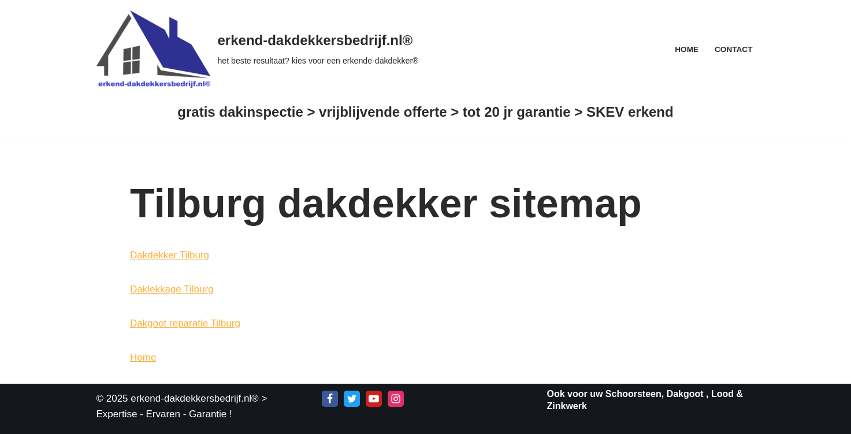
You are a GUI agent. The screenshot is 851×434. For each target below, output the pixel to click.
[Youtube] (374, 399)
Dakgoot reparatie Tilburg (185, 323)
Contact (733, 49)
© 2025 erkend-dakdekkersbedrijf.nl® (177, 398)
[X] (352, 399)
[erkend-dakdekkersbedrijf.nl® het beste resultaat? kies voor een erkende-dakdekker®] (257, 49)
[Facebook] (330, 399)
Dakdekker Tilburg (169, 255)
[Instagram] (396, 399)
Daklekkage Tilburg (172, 289)
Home (686, 49)
